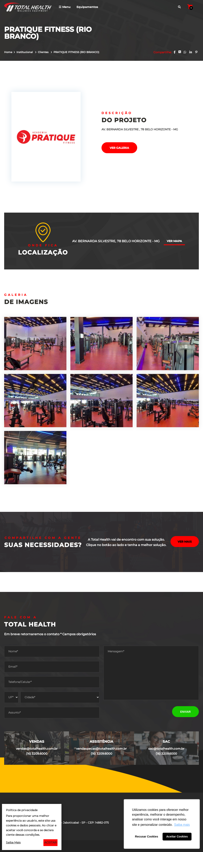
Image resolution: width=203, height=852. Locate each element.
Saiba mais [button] (182, 824)
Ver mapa (174, 241)
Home (8, 52)
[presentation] (133, 711)
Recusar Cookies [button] (146, 836)
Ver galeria (119, 148)
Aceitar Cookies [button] (177, 836)
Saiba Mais (13, 842)
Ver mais (185, 542)
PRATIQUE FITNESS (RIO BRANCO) (76, 52)
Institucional (25, 52)
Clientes (43, 52)
